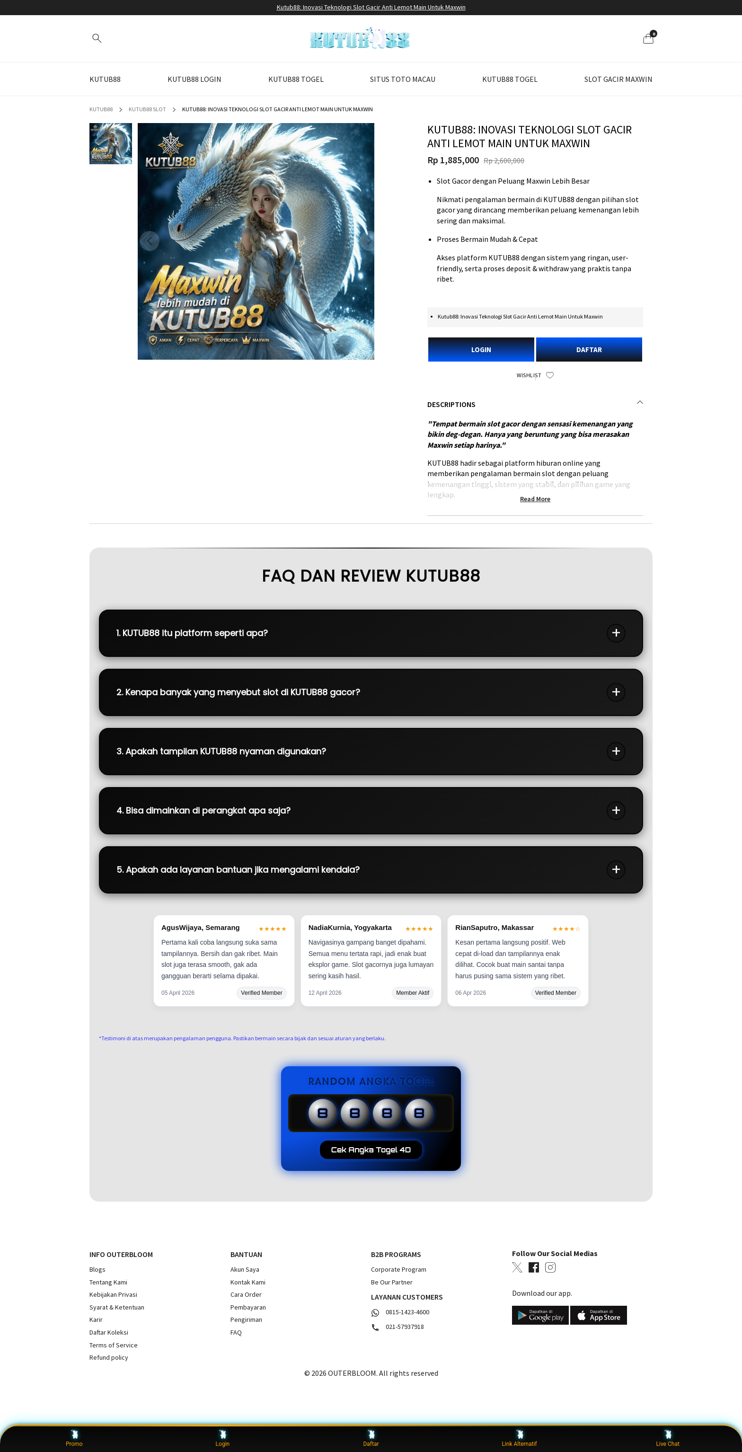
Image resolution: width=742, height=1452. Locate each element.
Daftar (371, 1438)
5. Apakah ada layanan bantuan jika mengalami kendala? (238, 870)
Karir (96, 1319)
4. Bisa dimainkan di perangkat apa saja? (203, 810)
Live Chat (668, 1438)
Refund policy (108, 1357)
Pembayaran (248, 1307)
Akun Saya (244, 1269)
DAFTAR (589, 349)
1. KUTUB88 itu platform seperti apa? (192, 633)
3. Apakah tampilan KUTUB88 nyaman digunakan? (221, 751)
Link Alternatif (519, 1438)
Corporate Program (398, 1269)
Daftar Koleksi (108, 1332)
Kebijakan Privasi (113, 1294)
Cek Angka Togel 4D (371, 1149)
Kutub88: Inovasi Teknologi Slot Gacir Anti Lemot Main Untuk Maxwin (371, 7)
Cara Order (246, 1294)
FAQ (236, 1332)
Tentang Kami (108, 1282)
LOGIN (481, 349)
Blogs (97, 1269)
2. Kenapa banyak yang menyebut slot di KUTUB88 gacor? (238, 692)
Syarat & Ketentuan (116, 1307)
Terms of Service (113, 1345)
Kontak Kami (247, 1282)
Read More (535, 499)
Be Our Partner (392, 1282)
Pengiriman (246, 1319)
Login (223, 1438)
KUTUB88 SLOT (147, 109)
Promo (74, 1438)
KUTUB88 (101, 109)
